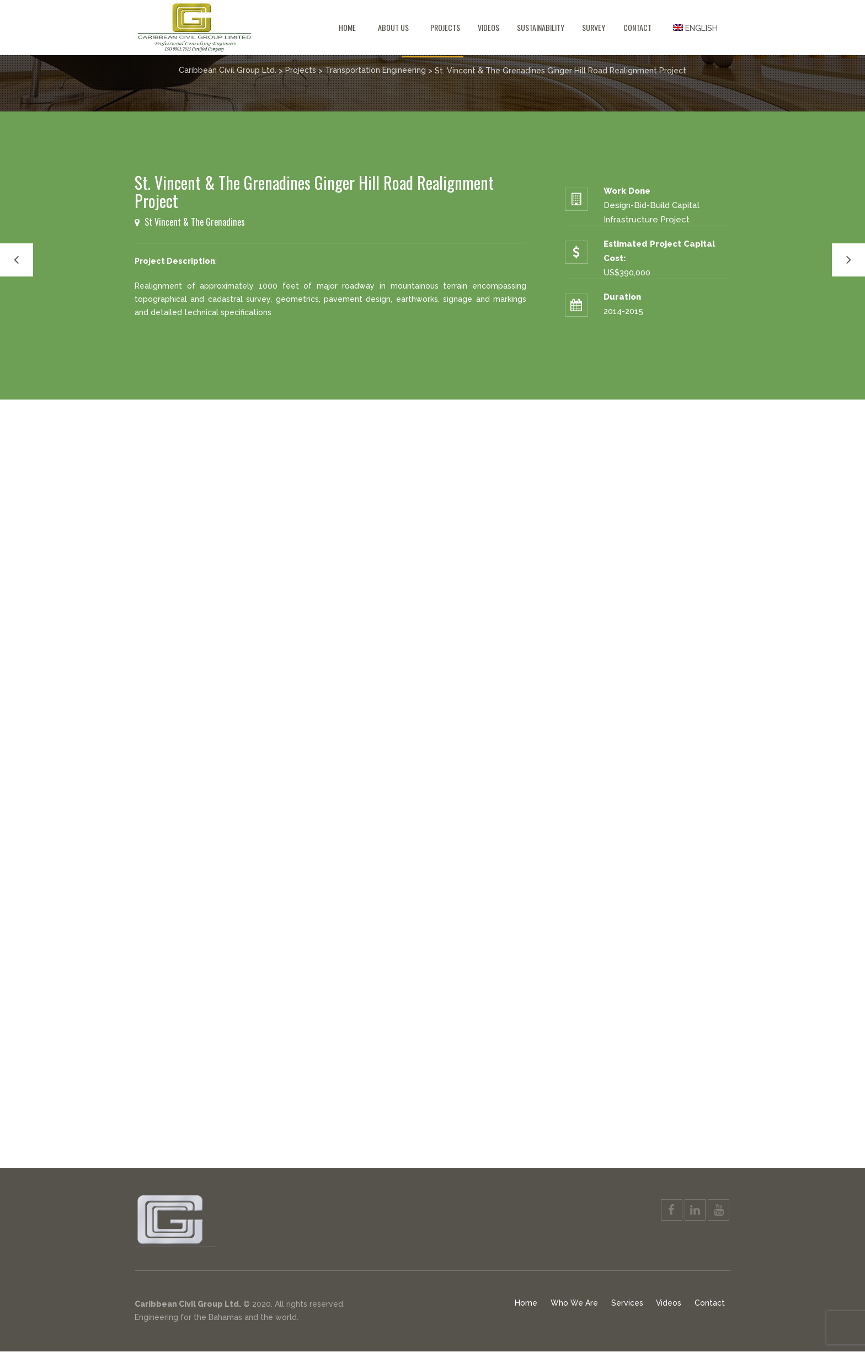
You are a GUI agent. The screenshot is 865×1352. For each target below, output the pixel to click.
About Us (393, 27)
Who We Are (573, 1303)
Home (347, 27)
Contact (637, 27)
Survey (593, 27)
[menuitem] (695, 28)
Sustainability (540, 27)
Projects (445, 27)
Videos (488, 27)
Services (627, 1303)
